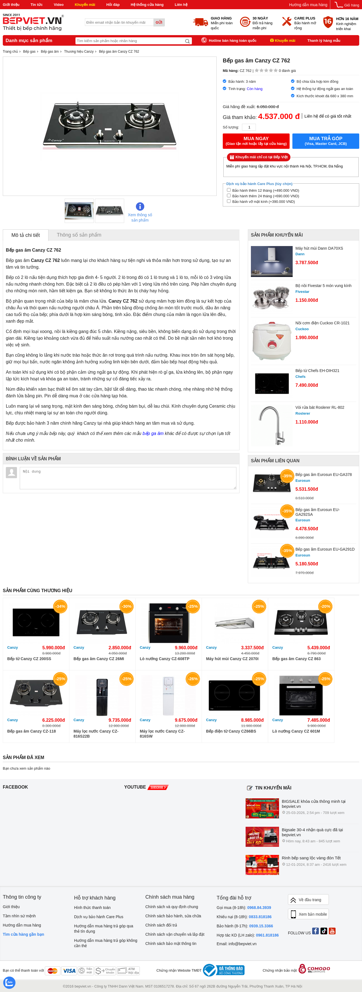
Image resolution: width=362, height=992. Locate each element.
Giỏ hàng (351, 5)
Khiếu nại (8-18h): (244, 917)
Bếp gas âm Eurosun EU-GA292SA (317, 512)
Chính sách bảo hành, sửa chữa (173, 916)
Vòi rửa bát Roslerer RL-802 (319, 407)
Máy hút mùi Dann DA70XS (319, 248)
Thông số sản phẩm (79, 235)
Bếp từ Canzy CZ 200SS (29, 659)
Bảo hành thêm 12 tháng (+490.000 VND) (263, 190)
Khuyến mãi (85, 5)
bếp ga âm (153, 433)
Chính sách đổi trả (161, 925)
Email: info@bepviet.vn (236, 944)
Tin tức (37, 5)
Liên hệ (181, 5)
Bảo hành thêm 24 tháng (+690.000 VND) (263, 196)
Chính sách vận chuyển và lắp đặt (174, 934)
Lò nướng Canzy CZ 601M (296, 731)
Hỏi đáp (113, 5)
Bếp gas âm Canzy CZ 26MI (99, 659)
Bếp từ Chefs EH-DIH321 (317, 370)
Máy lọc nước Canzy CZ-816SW (162, 733)
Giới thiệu (11, 5)
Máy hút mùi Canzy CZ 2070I (232, 659)
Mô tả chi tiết (25, 235)
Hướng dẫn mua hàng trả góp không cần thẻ (105, 943)
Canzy (12, 647)
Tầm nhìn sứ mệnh (19, 916)
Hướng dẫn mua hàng (308, 5)
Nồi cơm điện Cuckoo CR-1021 (322, 323)
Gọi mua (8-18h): (244, 907)
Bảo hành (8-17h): (245, 926)
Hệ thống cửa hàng (147, 5)
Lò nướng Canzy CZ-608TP (164, 659)
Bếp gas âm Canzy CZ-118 (31, 731)
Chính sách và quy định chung (171, 907)
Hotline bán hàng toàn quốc (232, 40)
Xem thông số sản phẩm (140, 212)
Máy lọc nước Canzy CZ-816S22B (96, 733)
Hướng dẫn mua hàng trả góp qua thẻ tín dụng (103, 928)
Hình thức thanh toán (92, 907)
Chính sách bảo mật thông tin (170, 943)
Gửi (159, 22)
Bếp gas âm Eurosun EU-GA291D (325, 549)
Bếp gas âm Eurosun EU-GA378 (323, 474)
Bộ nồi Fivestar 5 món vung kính (323, 285)
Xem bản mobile (308, 914)
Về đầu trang (305, 900)
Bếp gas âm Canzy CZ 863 (296, 659)
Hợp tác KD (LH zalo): (248, 935)
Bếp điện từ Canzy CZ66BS (231, 731)
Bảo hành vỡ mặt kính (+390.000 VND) (261, 202)
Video (58, 5)
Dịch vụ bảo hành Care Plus (98, 917)
